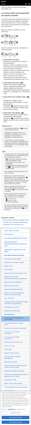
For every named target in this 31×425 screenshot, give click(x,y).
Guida (3, 4)
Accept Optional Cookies (15, 423)
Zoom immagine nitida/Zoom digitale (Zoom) (16, 220)
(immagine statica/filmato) (15, 222)
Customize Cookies (15, 413)
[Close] (29, 394)
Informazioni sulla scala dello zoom (13, 224)
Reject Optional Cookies (15, 418)
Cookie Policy (11, 410)
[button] (29, 4)
